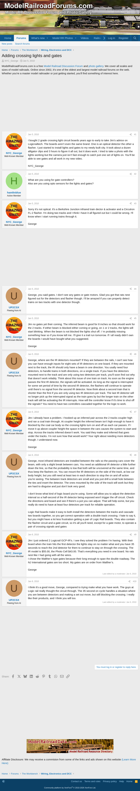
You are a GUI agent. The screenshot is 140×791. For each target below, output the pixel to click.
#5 (135, 318)
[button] (47, 38)
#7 (135, 412)
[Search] (134, 38)
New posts (7, 43)
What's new (38, 38)
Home (7, 38)
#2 (135, 174)
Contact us (76, 781)
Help (121, 781)
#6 (135, 354)
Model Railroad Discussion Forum (63, 66)
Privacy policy (110, 781)
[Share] (130, 135)
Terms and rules (92, 781)
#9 (135, 534)
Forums (21, 38)
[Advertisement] (70, 103)
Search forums (22, 43)
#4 (135, 289)
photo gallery (96, 66)
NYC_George (11, 60)
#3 (135, 203)
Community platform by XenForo (70, 788)
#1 (135, 134)
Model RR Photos (62, 38)
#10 (134, 581)
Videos (85, 38)
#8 (135, 455)
